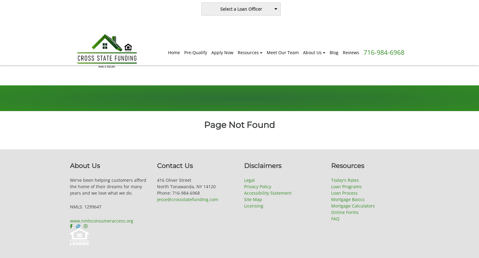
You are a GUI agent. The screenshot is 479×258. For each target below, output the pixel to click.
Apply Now (222, 52)
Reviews (351, 52)
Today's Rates (345, 180)
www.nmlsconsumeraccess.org (101, 221)
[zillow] (78, 226)
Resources (248, 52)
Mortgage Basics (348, 199)
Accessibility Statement (267, 193)
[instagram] (85, 226)
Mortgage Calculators (353, 206)
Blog (334, 52)
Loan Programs (346, 186)
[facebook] (72, 226)
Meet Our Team (283, 52)
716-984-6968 (384, 52)
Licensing (253, 206)
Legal (249, 180)
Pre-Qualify (195, 52)
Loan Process (344, 193)
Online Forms (345, 212)
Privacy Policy (257, 186)
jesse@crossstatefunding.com (187, 199)
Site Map (253, 199)
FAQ (335, 219)
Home (174, 52)
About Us (312, 52)
